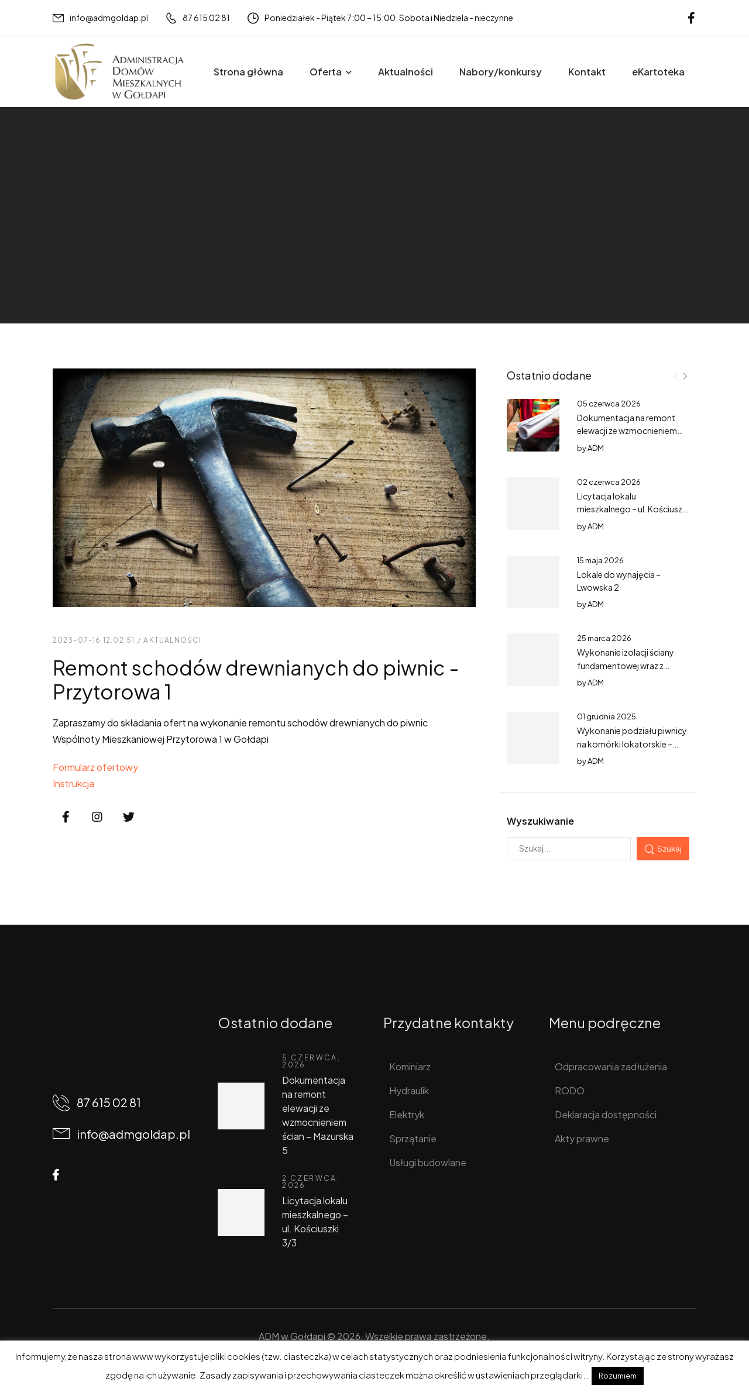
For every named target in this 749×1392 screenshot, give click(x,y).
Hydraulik (409, 1090)
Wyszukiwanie (540, 821)
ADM (595, 448)
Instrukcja (73, 783)
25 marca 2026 (604, 638)
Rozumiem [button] (618, 1375)
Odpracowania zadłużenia (611, 1066)
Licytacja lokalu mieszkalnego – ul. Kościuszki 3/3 (633, 509)
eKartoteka (658, 72)
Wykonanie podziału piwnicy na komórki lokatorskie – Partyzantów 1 (632, 743)
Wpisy (103, 241)
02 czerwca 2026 (609, 482)
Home (66, 241)
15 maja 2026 (600, 560)
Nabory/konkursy (500, 72)
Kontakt (587, 72)
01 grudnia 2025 (606, 716)
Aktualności (405, 72)
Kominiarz (410, 1066)
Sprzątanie (413, 1138)
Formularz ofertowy (95, 767)
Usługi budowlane (427, 1162)
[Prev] (675, 376)
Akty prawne (582, 1138)
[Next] (684, 376)
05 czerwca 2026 (609, 403)
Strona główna (248, 72)
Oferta (326, 72)
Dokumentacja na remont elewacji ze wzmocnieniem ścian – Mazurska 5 (627, 430)
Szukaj (669, 848)
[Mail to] (100, 18)
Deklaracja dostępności (606, 1114)
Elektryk (406, 1114)
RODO (570, 1090)
